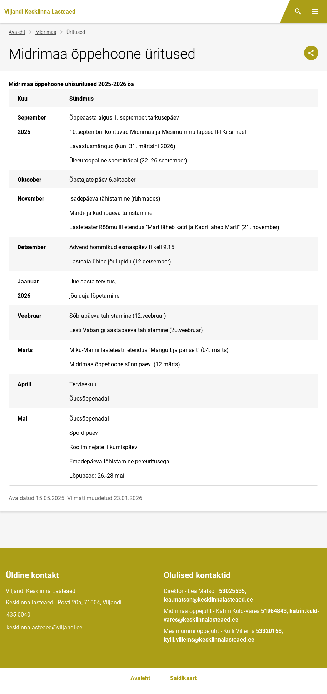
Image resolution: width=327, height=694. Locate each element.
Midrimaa (45, 32)
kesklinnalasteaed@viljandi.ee (44, 627)
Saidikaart (183, 678)
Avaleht (17, 32)
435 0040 (18, 614)
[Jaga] (311, 53)
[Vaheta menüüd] (315, 11)
